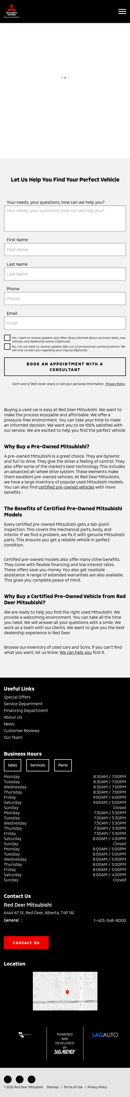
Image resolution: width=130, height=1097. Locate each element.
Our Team (13, 737)
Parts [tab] (63, 765)
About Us (13, 717)
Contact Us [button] (26, 942)
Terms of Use (73, 1087)
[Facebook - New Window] (8, 1079)
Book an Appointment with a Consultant (65, 366)
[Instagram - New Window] (20, 1079)
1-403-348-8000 (110, 920)
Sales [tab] (12, 765)
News (9, 723)
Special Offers (17, 696)
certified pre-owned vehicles (66, 486)
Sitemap (53, 1087)
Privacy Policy (115, 384)
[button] (122, 11)
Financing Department (26, 710)
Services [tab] (37, 765)
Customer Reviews (22, 730)
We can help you (76, 652)
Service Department (23, 703)
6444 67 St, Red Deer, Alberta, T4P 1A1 (42, 912)
